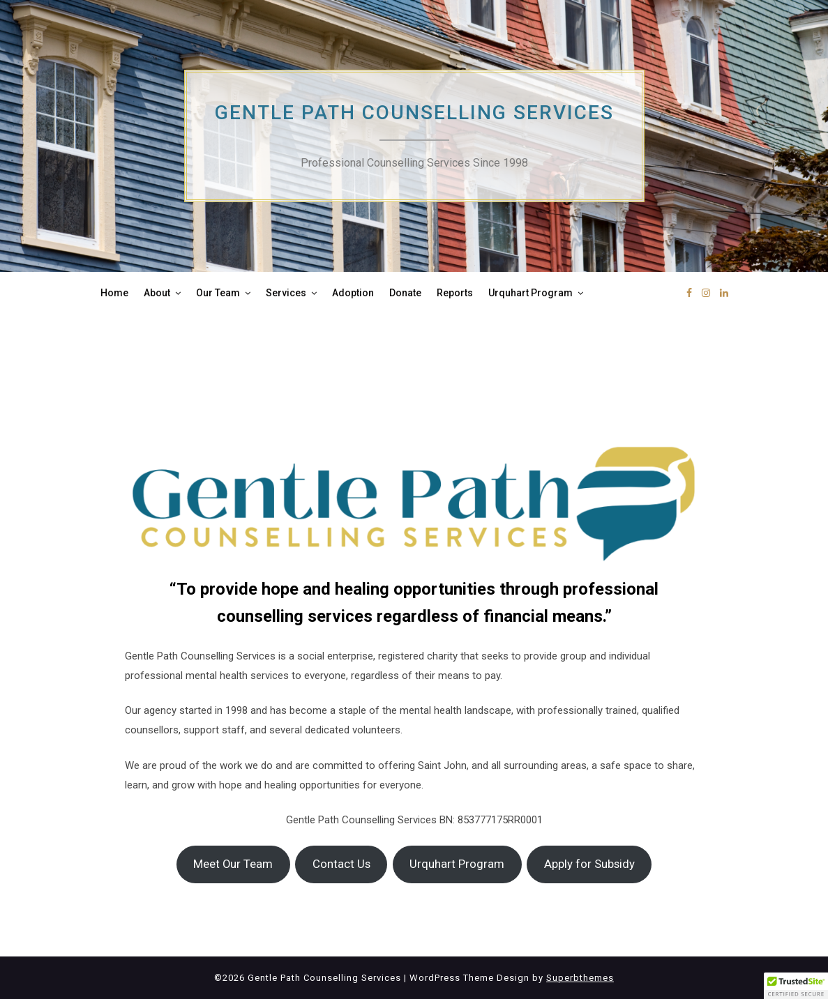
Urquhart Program (530, 292)
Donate (405, 292)
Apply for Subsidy (589, 864)
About (157, 292)
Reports (455, 292)
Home (114, 292)
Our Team (218, 292)
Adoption (353, 292)
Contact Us (341, 864)
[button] (796, 986)
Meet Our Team (233, 864)
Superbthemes (580, 978)
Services (286, 292)
